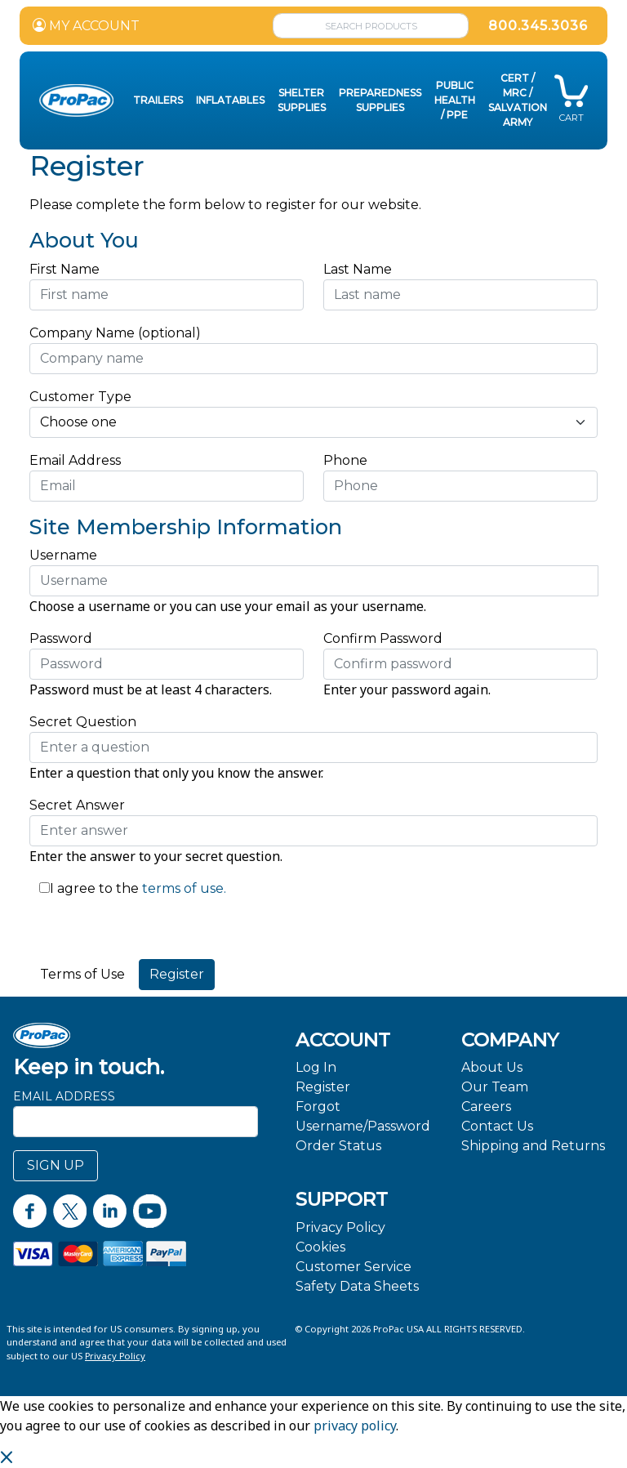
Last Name (357, 269)
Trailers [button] (158, 100)
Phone (345, 460)
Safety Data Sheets (357, 1286)
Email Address (79, 460)
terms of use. (182, 888)
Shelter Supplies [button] (302, 100)
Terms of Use (82, 974)
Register (323, 1087)
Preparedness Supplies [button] (380, 100)
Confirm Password (382, 638)
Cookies (320, 1247)
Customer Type (80, 396)
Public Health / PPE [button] (454, 100)
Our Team (494, 1087)
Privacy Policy (340, 1227)
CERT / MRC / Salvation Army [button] (517, 100)
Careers (486, 1106)
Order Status (338, 1145)
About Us (491, 1067)
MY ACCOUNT (86, 25)
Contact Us (497, 1126)
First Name (64, 269)
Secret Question (82, 722)
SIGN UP (55, 1165)
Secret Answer (77, 805)
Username (63, 555)
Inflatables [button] (230, 100)
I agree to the (94, 888)
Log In (316, 1067)
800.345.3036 (538, 25)
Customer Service (353, 1266)
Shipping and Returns (533, 1145)
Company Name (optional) (115, 333)
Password (60, 638)
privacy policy (355, 1426)
